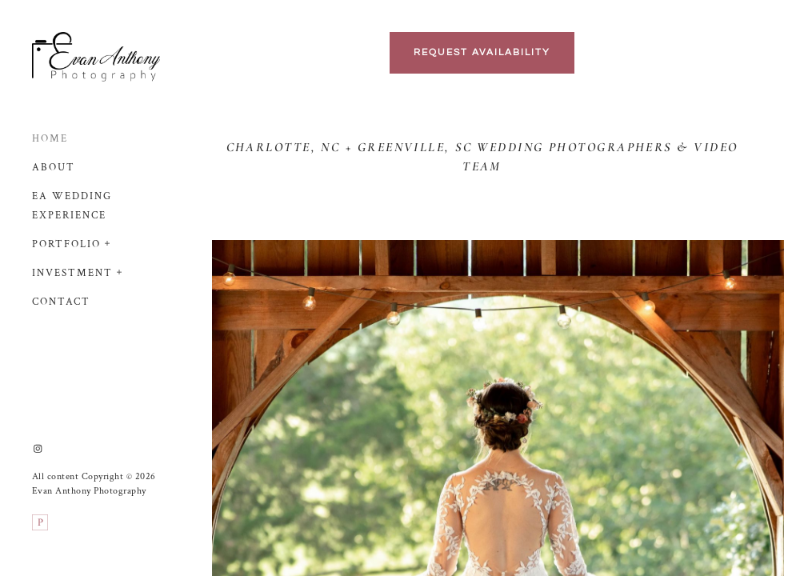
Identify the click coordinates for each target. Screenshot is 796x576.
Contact (61, 302)
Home (50, 139)
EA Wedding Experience (72, 206)
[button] (107, 242)
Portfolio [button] (66, 244)
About (53, 167)
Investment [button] (72, 273)
